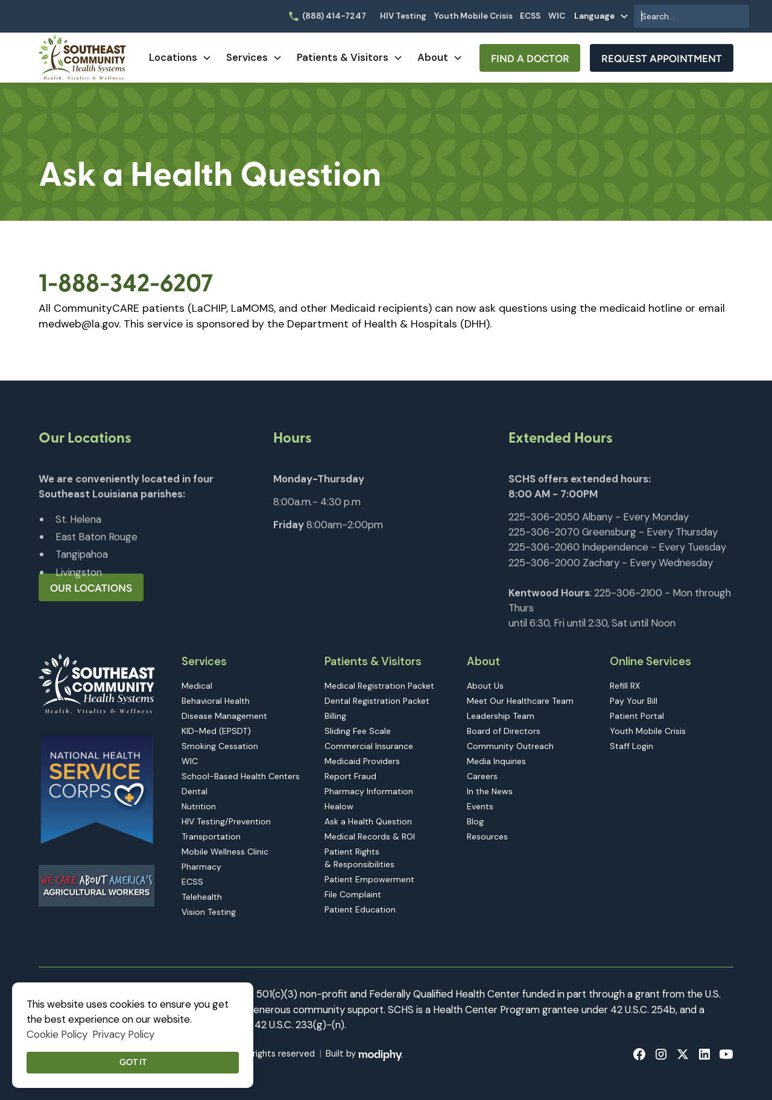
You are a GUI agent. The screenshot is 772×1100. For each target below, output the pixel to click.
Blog (475, 821)
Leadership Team (500, 715)
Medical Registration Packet (379, 685)
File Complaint (352, 894)
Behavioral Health (216, 700)
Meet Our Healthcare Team (520, 700)
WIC (556, 16)
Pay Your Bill (633, 700)
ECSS (530, 16)
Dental (194, 791)
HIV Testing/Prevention (226, 821)
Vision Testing (209, 911)
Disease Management (224, 715)
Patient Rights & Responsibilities (359, 858)
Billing (335, 715)
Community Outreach (510, 746)
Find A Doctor (530, 58)
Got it (133, 1062)
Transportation (211, 836)
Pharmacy (201, 866)
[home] (82, 57)
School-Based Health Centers (241, 776)
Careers (482, 776)
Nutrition (199, 806)
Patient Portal (637, 715)
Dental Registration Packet (376, 700)
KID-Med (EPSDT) (216, 730)
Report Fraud (350, 776)
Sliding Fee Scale (357, 730)
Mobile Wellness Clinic (225, 851)
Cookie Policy (57, 1034)
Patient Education (360, 909)
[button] (601, 16)
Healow (338, 806)
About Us (485, 685)
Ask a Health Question (368, 821)
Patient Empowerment (369, 879)
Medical (197, 685)
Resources (487, 836)
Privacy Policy (123, 1034)
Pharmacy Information (368, 791)
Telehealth (202, 896)
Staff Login (631, 746)
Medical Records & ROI (369, 836)
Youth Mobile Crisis (473, 16)
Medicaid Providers (362, 761)
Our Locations (91, 588)
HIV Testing (403, 16)
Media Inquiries (496, 761)
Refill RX (625, 685)
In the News (490, 791)
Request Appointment (661, 58)
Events (480, 806)
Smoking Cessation (220, 746)
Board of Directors (503, 730)
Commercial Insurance (368, 746)
